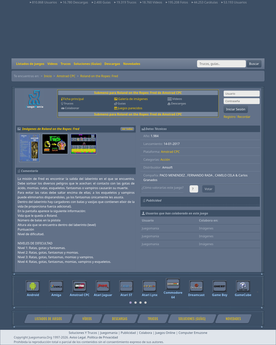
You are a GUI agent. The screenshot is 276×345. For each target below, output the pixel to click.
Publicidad (128, 333)
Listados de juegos (30, 64)
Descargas (112, 64)
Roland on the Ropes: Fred (99, 76)
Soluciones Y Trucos (83, 333)
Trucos (66, 64)
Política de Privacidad (102, 337)
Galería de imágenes (133, 99)
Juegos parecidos (130, 108)
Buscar (254, 64)
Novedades (131, 64)
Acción (165, 159)
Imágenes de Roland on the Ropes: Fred (50, 129)
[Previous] (18, 290)
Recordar (243, 117)
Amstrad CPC (66, 76)
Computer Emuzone (193, 333)
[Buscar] (221, 63)
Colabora (145, 333)
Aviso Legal (78, 337)
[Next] (257, 290)
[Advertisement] (138, 31)
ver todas (127, 129)
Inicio (48, 76)
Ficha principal (73, 99)
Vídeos (52, 64)
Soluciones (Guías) (87, 64)
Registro (230, 117)
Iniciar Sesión (235, 109)
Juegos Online (165, 333)
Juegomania (108, 333)
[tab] (130, 302)
